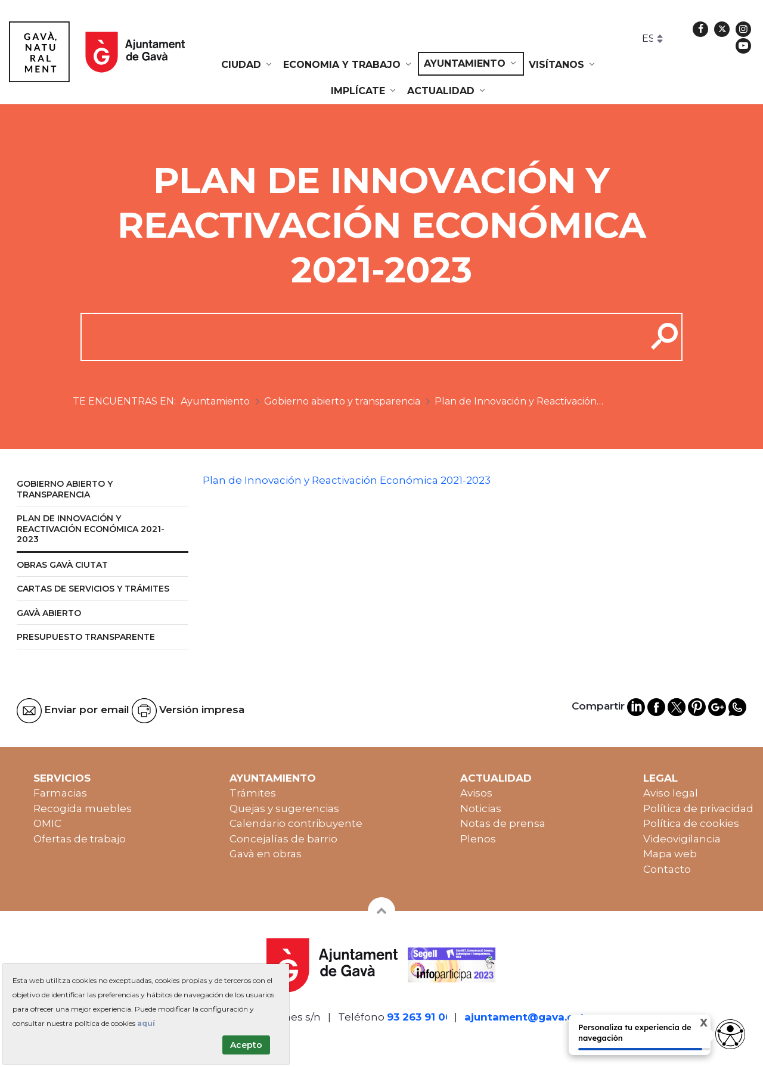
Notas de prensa (502, 823)
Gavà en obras (265, 854)
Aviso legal (670, 793)
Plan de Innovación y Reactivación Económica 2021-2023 (347, 480)
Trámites (252, 793)
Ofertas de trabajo (79, 839)
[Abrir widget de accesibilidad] (730, 1034)
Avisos (476, 793)
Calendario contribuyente (295, 823)
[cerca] (359, 337)
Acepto (246, 1045)
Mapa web (670, 854)
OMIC (47, 823)
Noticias (480, 808)
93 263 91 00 (419, 1017)
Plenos (478, 839)
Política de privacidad (698, 808)
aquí (146, 1023)
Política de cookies (691, 823)
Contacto (667, 869)
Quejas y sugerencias (284, 808)
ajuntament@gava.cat (524, 1017)
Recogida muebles (82, 808)
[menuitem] (247, 65)
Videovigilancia (682, 839)
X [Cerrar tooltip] (697, 1023)
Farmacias (60, 793)
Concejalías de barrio (283, 839)
